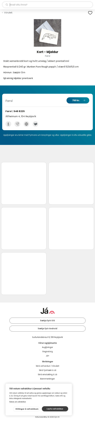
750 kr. (76, 100)
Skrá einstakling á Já (47, 374)
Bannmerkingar (47, 378)
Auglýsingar (47, 347)
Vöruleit (8, 12)
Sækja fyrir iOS (47, 320)
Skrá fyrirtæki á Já (47, 370)
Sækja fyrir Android (47, 328)
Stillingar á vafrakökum (27, 409)
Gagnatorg (47, 351)
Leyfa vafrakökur (55, 409)
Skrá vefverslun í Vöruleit (47, 366)
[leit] (47, 5)
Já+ (47, 355)
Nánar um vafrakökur (17, 402)
